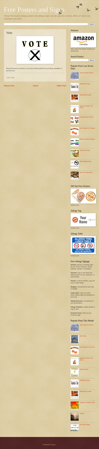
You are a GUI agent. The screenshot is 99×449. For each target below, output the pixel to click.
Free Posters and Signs (34, 9)
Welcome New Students (87, 139)
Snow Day (83, 336)
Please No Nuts (85, 150)
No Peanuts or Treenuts (87, 128)
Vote (12, 77)
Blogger (53, 444)
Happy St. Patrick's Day (87, 402)
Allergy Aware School (86, 117)
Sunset (82, 413)
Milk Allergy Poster (86, 161)
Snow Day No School (86, 73)
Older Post (61, 86)
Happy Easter (84, 369)
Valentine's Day (85, 84)
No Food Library (85, 424)
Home (35, 86)
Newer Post (9, 86)
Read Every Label (85, 95)
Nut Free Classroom (86, 172)
